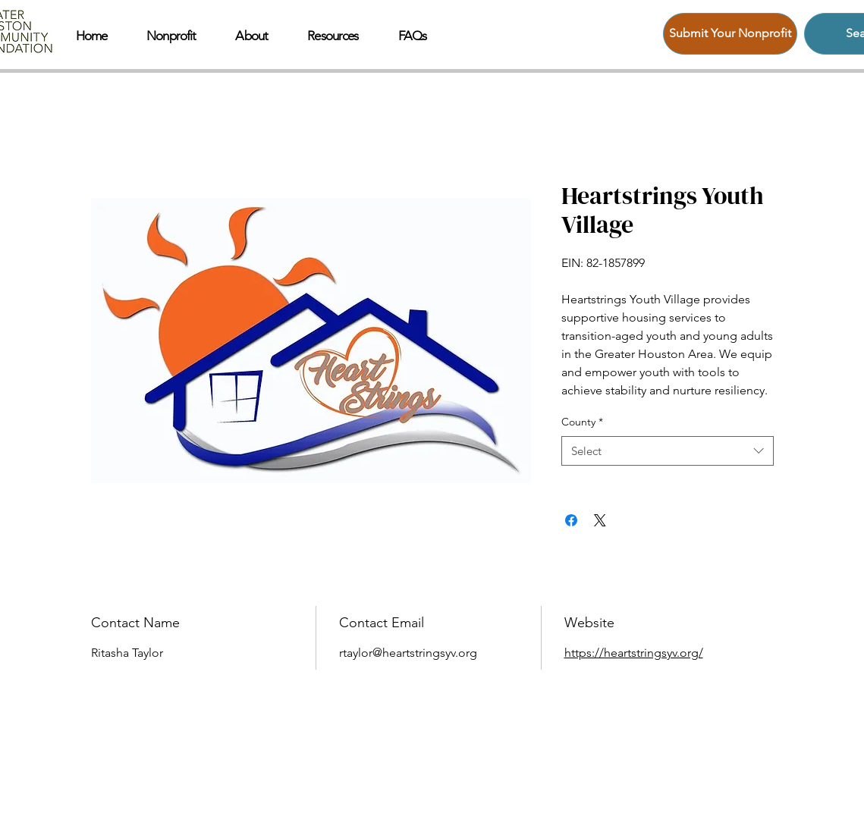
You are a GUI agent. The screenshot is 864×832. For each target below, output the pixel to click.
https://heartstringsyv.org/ (633, 652)
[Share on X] (600, 520)
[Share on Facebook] (571, 520)
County (582, 422)
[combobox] (667, 451)
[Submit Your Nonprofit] (730, 34)
